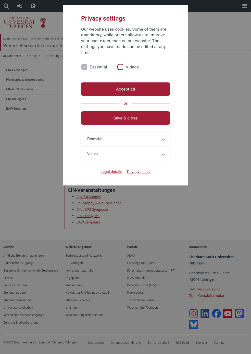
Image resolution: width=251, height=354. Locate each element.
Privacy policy (138, 172)
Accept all (125, 89)
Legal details (111, 172)
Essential (98, 67)
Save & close (125, 118)
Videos (132, 67)
